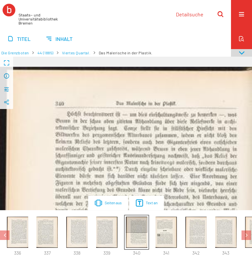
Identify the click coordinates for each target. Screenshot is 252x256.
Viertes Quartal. (76, 52)
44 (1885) (45, 52)
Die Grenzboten (15, 52)
